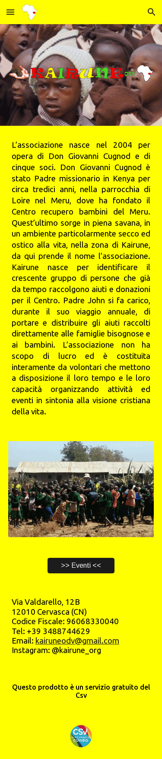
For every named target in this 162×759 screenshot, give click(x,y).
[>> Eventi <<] (81, 565)
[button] (10, 12)
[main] (81, 278)
